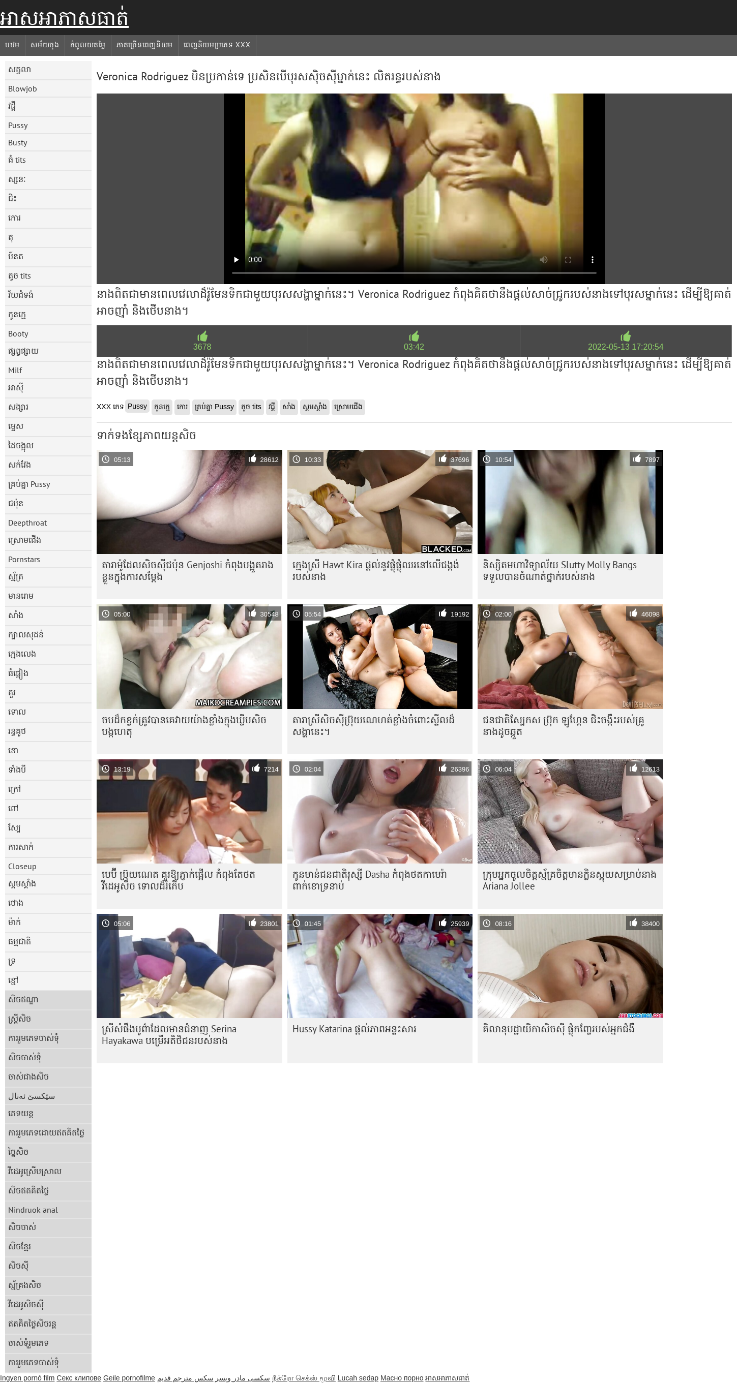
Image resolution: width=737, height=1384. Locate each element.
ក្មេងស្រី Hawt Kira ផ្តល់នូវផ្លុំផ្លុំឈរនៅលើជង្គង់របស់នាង (375, 570)
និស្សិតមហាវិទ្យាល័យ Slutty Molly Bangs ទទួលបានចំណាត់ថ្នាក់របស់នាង (560, 570)
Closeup (22, 866)
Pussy (17, 125)
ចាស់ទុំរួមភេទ (28, 1343)
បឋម (12, 44)
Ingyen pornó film (27, 1378)
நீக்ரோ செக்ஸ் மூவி (304, 1378)
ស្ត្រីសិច (19, 1018)
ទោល (17, 711)
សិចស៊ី (18, 1265)
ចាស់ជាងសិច (28, 1076)
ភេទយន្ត (21, 1113)
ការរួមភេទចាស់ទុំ (33, 1038)
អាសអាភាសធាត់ (64, 18)
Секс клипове (78, 1378)
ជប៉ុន (15, 503)
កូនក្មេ (17, 314)
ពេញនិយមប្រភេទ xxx (217, 44)
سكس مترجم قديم (185, 1378)
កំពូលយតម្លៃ (88, 44)
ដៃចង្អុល (21, 445)
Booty (18, 333)
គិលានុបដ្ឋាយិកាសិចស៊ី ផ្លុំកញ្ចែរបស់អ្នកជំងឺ (559, 1029)
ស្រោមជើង (24, 540)
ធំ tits (17, 160)
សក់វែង (19, 464)
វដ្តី (12, 106)
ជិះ (12, 198)
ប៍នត (15, 256)
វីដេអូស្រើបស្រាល (35, 1171)
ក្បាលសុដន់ (26, 634)
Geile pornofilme (129, 1378)
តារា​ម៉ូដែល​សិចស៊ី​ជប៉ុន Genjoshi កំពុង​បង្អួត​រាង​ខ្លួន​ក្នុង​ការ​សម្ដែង (188, 570)
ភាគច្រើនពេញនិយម (144, 44)
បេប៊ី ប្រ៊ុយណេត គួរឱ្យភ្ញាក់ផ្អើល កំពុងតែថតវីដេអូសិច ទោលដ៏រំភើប (178, 880)
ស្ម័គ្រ (15, 576)
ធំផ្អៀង (18, 673)
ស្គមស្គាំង (22, 883)
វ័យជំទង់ (21, 295)
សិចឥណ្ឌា (23, 999)
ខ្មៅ (13, 980)
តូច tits (19, 275)
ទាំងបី (17, 769)
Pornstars (24, 559)
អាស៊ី (15, 387)
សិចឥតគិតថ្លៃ (28, 1190)
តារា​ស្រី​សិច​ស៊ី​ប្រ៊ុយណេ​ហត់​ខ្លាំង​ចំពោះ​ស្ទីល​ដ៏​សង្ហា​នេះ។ (373, 725)
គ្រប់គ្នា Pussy (29, 484)
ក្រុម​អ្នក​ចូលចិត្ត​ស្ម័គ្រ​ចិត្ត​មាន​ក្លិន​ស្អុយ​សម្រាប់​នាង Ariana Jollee (570, 880)
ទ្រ (12, 961)
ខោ (13, 750)
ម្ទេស (15, 426)
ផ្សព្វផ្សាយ (23, 351)
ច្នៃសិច (18, 1152)
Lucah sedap (358, 1378)
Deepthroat (27, 522)
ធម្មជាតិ (19, 941)
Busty (17, 142)
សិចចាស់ (22, 1227)
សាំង (15, 615)
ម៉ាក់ (14, 922)
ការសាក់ (21, 847)
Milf (15, 370)
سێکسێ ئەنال (31, 1096)
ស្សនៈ (17, 179)
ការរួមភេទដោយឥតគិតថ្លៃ (46, 1132)
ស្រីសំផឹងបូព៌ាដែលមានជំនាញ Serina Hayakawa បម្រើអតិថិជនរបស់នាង (169, 1035)
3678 (202, 347)
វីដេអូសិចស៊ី (26, 1304)
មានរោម (21, 596)
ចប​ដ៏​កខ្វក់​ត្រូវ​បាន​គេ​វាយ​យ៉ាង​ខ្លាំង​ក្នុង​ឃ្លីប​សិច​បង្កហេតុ (184, 725)
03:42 (414, 347)
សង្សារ (18, 407)
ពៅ (13, 808)
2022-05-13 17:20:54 (626, 347)
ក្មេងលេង (22, 654)
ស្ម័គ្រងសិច (24, 1285)
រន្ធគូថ (17, 731)
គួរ (12, 692)
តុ (10, 237)
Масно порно (402, 1378)
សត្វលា (19, 69)
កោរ (14, 217)
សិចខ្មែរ (19, 1246)
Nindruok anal (33, 1210)
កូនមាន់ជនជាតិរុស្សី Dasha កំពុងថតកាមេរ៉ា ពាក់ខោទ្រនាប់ (369, 880)
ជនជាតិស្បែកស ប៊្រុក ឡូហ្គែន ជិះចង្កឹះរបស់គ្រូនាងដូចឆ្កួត (563, 725)
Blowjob (22, 88)
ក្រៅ (14, 789)
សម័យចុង (45, 44)
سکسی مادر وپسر (242, 1378)
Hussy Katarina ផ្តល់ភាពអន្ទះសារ (354, 1029)
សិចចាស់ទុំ (24, 1057)
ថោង (15, 903)
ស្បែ (14, 827)
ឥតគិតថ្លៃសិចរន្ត (32, 1323)
